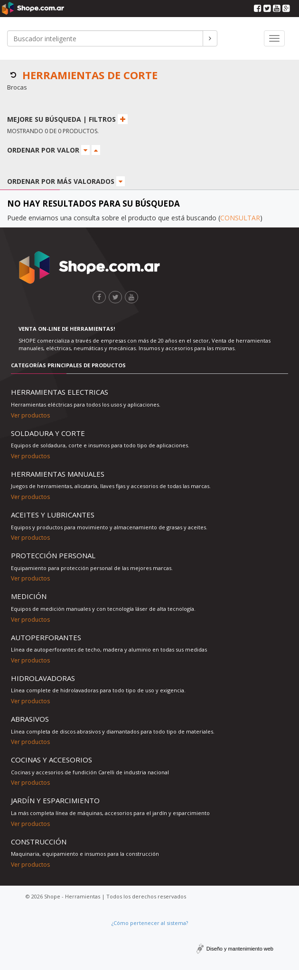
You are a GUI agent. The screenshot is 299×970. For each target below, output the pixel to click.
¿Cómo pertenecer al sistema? (150, 922)
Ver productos (30, 415)
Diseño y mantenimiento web (239, 949)
